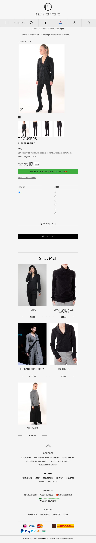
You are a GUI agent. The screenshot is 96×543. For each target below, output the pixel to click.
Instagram (45, 514)
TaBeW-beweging (48, 501)
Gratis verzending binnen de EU (46, 29)
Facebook (32, 514)
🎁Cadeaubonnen (64, 495)
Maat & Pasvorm (27, 177)
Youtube (56, 514)
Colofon (70, 478)
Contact (60, 478)
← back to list (24, 42)
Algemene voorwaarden (37, 461)
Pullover (63, 369)
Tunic (32, 309)
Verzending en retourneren (46, 458)
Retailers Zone (31, 495)
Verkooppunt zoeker (48, 465)
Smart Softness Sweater (63, 310)
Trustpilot (52, 482)
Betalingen (26, 458)
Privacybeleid (68, 458)
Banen (41, 482)
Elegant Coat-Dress (32, 369)
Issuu (65, 514)
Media (37, 478)
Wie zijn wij (27, 478)
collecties (48, 478)
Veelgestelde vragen (60, 461)
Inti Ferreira (48, 9)
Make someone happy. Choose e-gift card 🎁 (48, 171)
